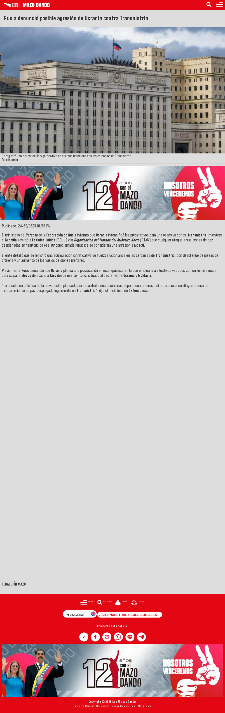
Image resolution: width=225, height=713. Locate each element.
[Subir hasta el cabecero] (138, 603)
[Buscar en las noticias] (209, 5)
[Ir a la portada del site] (121, 603)
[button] (83, 636)
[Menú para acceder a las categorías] (219, 5)
